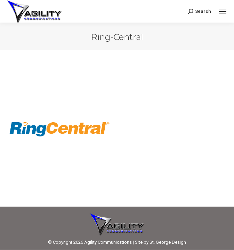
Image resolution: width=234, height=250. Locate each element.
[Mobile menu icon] (222, 11)
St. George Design (168, 242)
